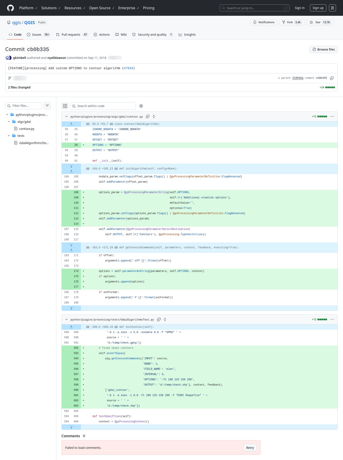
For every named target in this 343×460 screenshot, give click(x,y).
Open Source (102, 7)
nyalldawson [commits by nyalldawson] (56, 58)
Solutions (51, 7)
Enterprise (129, 7)
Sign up (318, 8)
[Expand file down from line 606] (80, 427)
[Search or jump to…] (254, 8)
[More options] (332, 116)
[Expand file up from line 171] (80, 250)
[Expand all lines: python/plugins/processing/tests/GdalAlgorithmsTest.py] (174, 319)
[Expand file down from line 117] (80, 245)
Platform (28, 7)
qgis (16, 22)
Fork (292, 22)
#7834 (128, 68)
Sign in (299, 8)
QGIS (29, 22)
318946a (297, 78)
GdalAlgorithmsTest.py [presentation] (35, 143)
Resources (75, 7)
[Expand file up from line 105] (80, 171)
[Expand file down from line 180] (80, 308)
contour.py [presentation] (26, 129)
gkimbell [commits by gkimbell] (19, 58)
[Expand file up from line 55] (80, 124)
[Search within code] (109, 105)
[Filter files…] (31, 105)
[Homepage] (10, 8)
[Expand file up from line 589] (80, 327)
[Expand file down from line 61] (80, 166)
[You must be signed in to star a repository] (320, 22)
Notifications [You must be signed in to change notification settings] (263, 22)
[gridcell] (204, 124)
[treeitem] (32, 128)
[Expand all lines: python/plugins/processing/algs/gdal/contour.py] (162, 116)
